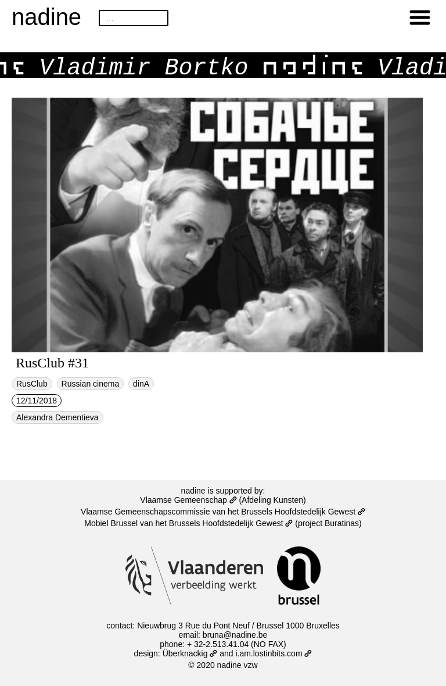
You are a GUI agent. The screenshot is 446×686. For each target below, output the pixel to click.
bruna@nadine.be (235, 634)
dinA (141, 383)
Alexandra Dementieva (57, 417)
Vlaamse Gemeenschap (188, 500)
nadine (46, 17)
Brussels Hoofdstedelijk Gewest (231, 523)
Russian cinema (91, 383)
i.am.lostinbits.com (273, 653)
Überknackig (190, 653)
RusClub (32, 383)
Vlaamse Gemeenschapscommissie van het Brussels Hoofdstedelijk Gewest (223, 511)
